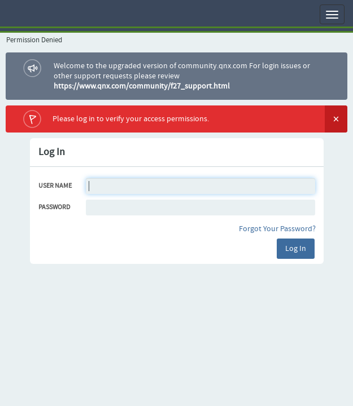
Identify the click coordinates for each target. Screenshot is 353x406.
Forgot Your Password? (277, 229)
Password (54, 207)
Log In (295, 249)
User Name (55, 186)
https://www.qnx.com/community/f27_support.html (142, 86)
